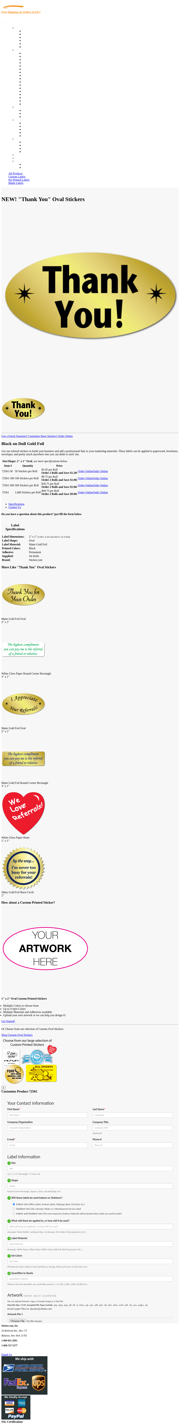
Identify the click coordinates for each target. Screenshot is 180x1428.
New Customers (31, 167)
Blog (25, 126)
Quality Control (31, 56)
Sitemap (27, 151)
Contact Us (21, 138)
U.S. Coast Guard (32, 94)
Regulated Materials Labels (37, 97)
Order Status (29, 145)
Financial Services (32, 81)
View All (27, 53)
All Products (15, 173)
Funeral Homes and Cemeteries (40, 100)
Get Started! (8, 1021)
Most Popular (30, 43)
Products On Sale (32, 37)
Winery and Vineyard (34, 62)
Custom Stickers (24, 107)
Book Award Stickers (34, 103)
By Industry (22, 50)
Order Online (65, 436)
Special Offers (30, 46)
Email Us (6, 1354)
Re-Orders (21, 154)
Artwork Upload (31, 116)
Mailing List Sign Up (34, 148)
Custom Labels (16, 176)
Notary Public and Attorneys (38, 69)
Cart (17, 161)
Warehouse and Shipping (36, 75)
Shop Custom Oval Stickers (17, 1034)
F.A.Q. (26, 135)
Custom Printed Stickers (36, 78)
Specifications (16, 504)
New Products (30, 40)
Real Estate (28, 91)
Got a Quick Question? (14, 436)
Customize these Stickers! (42, 436)
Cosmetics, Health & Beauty (38, 72)
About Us (20, 119)
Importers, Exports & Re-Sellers (40, 65)
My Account (22, 157)
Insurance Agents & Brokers (38, 59)
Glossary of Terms (32, 132)
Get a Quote (29, 113)
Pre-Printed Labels (19, 179)
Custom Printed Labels (35, 34)
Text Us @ (13, 1350)
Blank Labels (15, 182)
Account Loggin (31, 164)
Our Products (22, 27)
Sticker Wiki (29, 129)
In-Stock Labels (31, 30)
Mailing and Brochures (35, 84)
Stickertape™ (30, 88)
